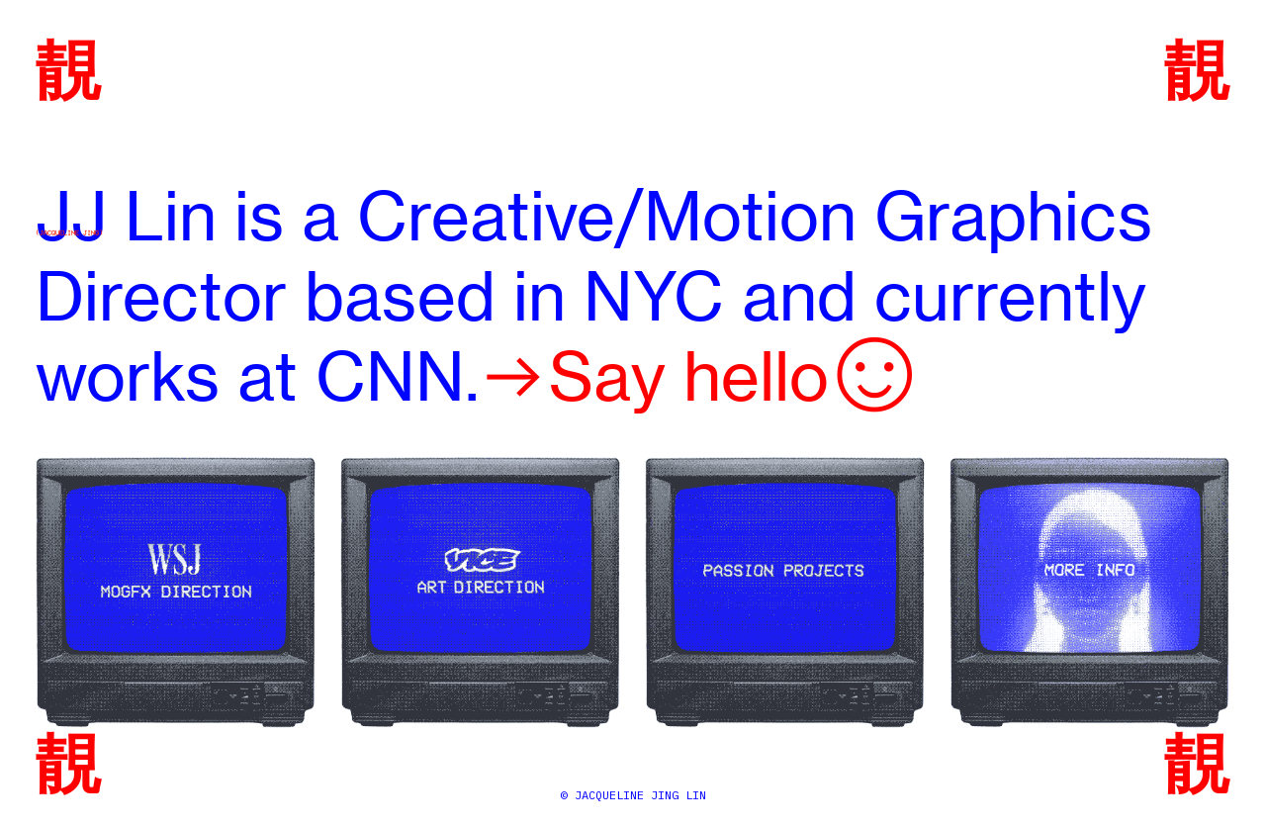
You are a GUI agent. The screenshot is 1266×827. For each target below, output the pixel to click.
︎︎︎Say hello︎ (699, 376)
